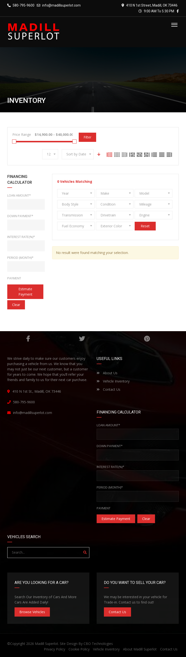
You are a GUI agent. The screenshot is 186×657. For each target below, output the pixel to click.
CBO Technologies (98, 643)
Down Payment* (20, 216)
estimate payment (25, 292)
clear (16, 304)
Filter (87, 137)
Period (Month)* (20, 257)
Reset (145, 226)
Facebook (28, 338)
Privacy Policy (54, 649)
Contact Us (108, 389)
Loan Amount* (19, 195)
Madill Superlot (46, 643)
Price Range (21, 134)
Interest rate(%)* (21, 237)
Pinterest (147, 338)
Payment (14, 278)
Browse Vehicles (32, 612)
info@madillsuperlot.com (61, 5)
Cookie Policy (79, 649)
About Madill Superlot (140, 649)
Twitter (82, 338)
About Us (107, 373)
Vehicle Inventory (113, 381)
